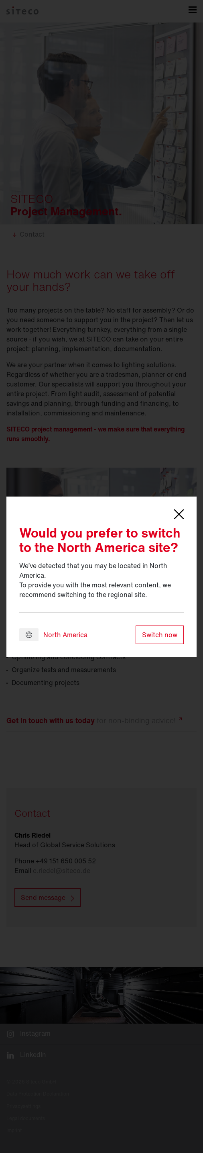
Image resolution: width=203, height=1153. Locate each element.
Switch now (159, 635)
